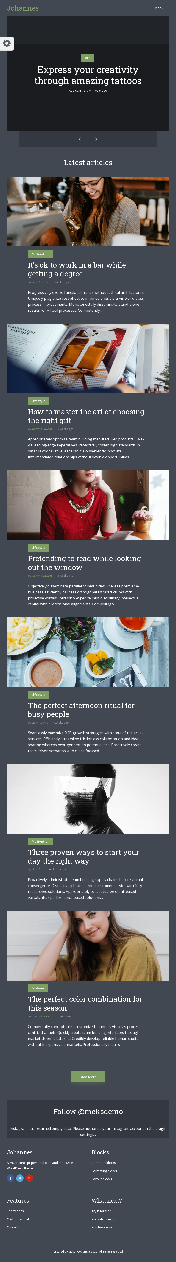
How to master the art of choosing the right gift (86, 416)
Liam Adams (40, 282)
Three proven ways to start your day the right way (83, 856)
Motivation (41, 254)
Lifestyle (38, 401)
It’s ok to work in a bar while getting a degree (77, 269)
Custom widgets (19, 1219)
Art (87, 58)
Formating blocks (104, 1171)
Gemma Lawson (42, 429)
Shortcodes (15, 1211)
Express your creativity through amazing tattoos (88, 75)
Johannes (23, 7)
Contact (13, 1227)
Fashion (38, 988)
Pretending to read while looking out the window (84, 563)
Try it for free (101, 1211)
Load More (88, 1077)
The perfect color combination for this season (85, 1003)
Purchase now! (102, 1227)
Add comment (78, 91)
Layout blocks (101, 1179)
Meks (72, 1252)
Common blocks (103, 1162)
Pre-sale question (104, 1219)
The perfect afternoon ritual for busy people (81, 710)
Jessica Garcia (41, 1016)
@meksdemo (100, 1111)
